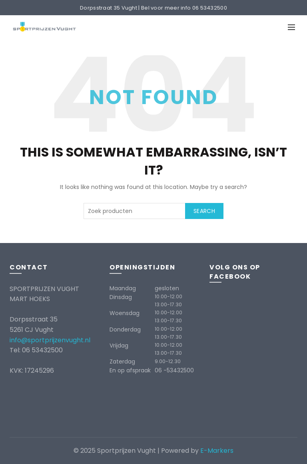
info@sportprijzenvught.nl (50, 340)
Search (204, 211)
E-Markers (216, 450)
